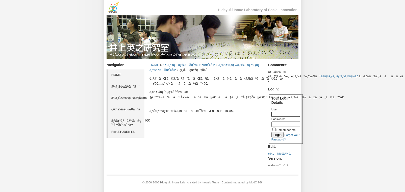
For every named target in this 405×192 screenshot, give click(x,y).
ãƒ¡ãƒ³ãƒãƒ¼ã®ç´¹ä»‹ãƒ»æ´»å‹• (126, 122)
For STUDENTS (123, 132)
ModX (253, 182)
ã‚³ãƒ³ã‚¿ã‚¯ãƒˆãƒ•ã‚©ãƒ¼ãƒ (340, 76)
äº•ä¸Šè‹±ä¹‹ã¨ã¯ (125, 86)
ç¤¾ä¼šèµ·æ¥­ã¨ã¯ (127, 109)
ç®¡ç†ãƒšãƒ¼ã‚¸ (280, 153)
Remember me (286, 129)
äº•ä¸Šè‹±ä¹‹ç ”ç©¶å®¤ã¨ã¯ (127, 98)
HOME (116, 75)
